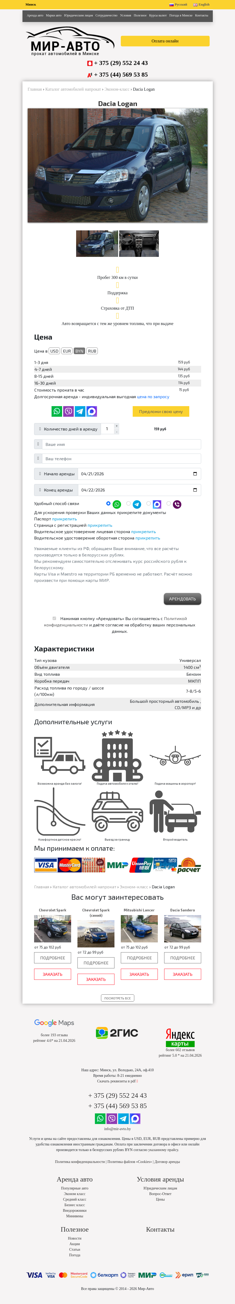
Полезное (140, 15)
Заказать (52, 980)
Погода (74, 1261)
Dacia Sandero (182, 916)
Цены (160, 1206)
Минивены (74, 1222)
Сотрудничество (106, 15)
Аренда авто (35, 15)
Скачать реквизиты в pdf (117, 1087)
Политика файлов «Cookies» (130, 1168)
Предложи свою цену (161, 417)
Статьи (74, 1256)
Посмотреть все (117, 1004)
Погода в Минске (181, 15)
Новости (74, 1244)
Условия (125, 15)
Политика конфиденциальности (80, 1168)
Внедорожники (75, 1217)
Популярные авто (74, 1194)
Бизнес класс (74, 1211)
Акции (75, 1250)
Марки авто (54, 15)
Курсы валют (158, 15)
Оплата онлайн (165, 41)
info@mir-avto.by (117, 1135)
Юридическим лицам (78, 15)
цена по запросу (153, 402)
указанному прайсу (163, 1156)
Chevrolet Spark (52, 916)
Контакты (201, 15)
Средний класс (74, 1206)
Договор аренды (167, 1168)
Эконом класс (74, 1200)
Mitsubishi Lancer (139, 916)
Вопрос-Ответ (160, 1200)
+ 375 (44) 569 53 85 (121, 74)
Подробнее (52, 963)
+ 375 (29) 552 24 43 (121, 62)
